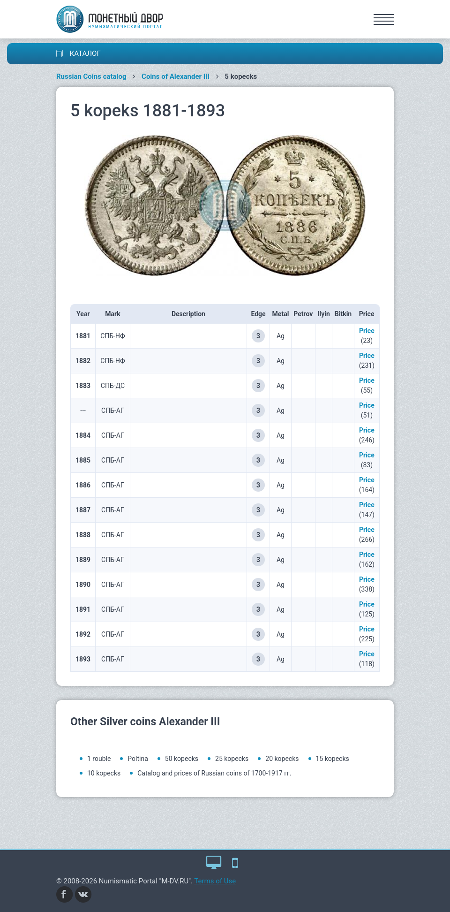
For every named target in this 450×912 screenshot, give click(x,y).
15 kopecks (332, 758)
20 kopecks (282, 758)
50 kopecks (181, 758)
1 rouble (99, 758)
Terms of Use (215, 881)
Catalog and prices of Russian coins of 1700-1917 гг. (214, 773)
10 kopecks (103, 773)
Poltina (138, 758)
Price (367, 330)
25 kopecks (231, 758)
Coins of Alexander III (176, 76)
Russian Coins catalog (91, 76)
